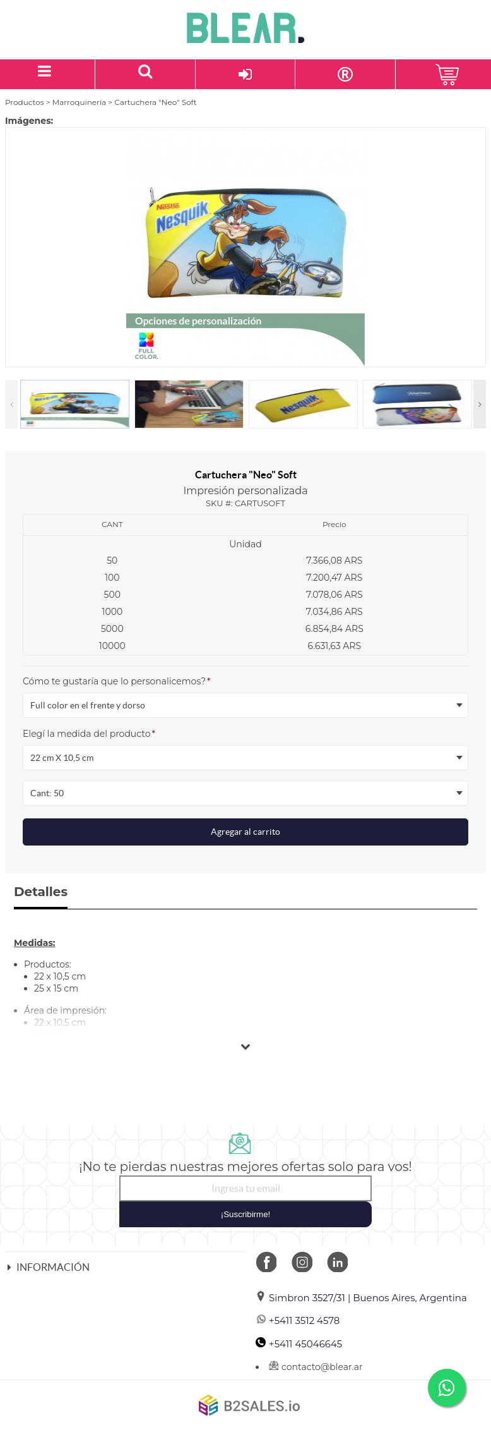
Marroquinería (79, 102)
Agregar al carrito (245, 832)
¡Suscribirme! (246, 1214)
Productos (24, 102)
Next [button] (479, 404)
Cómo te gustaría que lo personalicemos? (116, 681)
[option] (245, 247)
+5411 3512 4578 (298, 1320)
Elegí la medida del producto (89, 733)
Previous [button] (11, 404)
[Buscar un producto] (145, 74)
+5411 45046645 (299, 1344)
